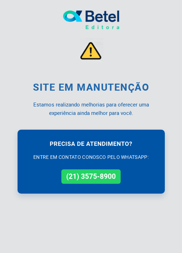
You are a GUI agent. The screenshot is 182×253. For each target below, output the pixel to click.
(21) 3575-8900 (91, 176)
